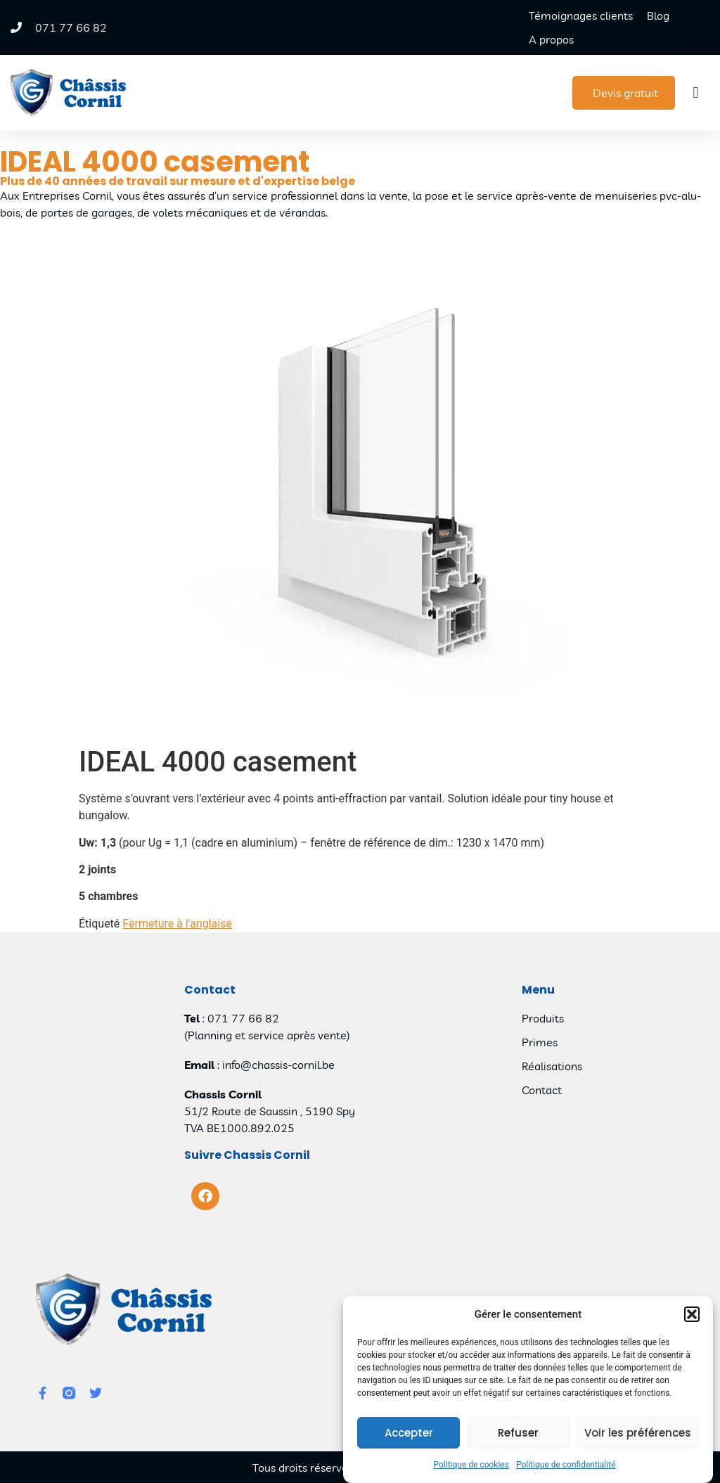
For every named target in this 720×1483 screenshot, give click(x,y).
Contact (542, 1090)
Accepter (409, 1433)
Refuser (518, 1433)
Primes (540, 1042)
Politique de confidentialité (566, 1465)
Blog (658, 15)
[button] (692, 1315)
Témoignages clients (581, 15)
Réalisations (552, 1066)
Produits (543, 1018)
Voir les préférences (637, 1433)
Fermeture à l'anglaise (177, 923)
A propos (551, 39)
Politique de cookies (471, 1465)
